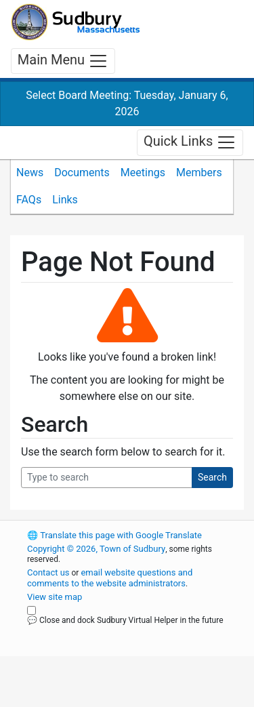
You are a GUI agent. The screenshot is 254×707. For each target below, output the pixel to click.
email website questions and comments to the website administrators (109, 577)
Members (199, 172)
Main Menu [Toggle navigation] (63, 61)
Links (65, 199)
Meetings (143, 172)
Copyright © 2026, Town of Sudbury (96, 549)
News (29, 172)
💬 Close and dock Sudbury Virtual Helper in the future (125, 620)
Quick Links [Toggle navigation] (190, 142)
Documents (82, 172)
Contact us (48, 572)
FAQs (28, 199)
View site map (54, 597)
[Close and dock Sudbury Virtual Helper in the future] (31, 610)
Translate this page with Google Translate (114, 535)
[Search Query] (106, 477)
